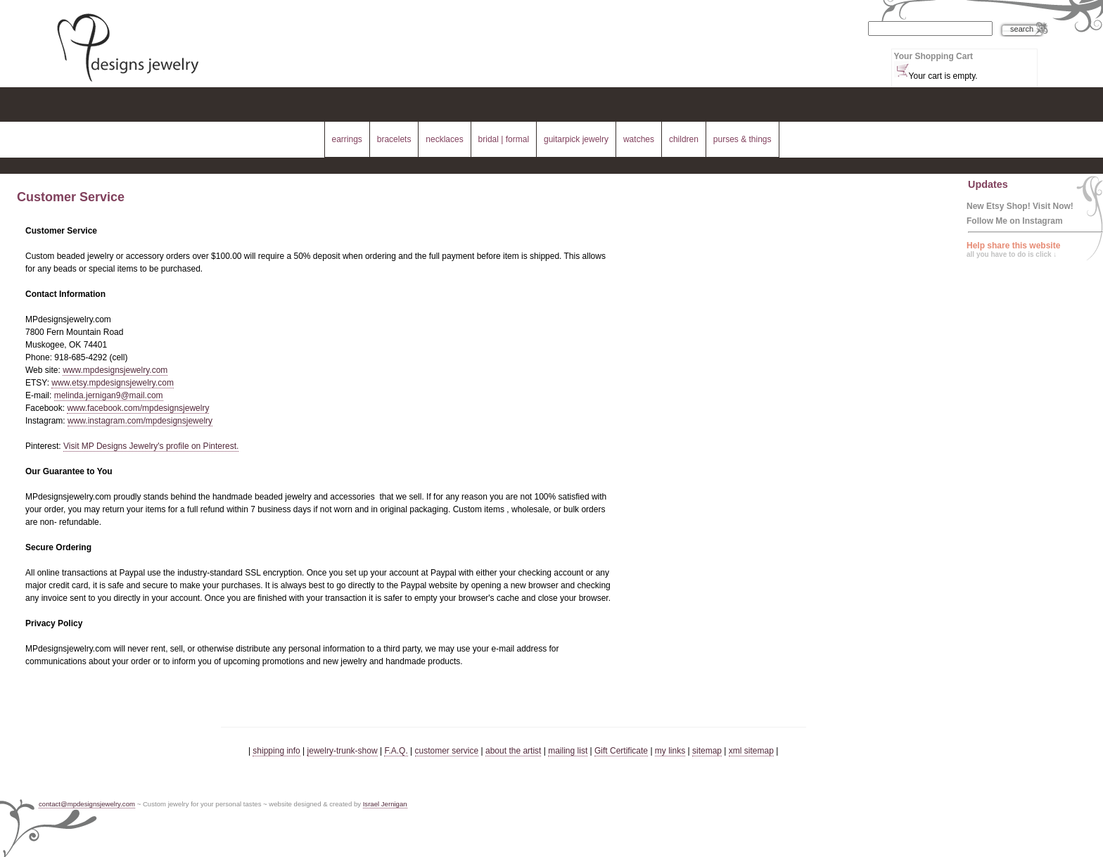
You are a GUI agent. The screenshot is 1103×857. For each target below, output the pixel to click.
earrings (346, 139)
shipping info (276, 751)
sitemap (707, 751)
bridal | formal (503, 139)
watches (638, 139)
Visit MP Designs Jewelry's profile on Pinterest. (150, 446)
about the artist (513, 751)
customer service (447, 751)
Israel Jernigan (385, 804)
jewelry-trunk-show (342, 751)
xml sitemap (751, 751)
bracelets (394, 139)
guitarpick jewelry (576, 139)
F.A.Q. (395, 751)
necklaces (444, 139)
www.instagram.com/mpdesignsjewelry (140, 421)
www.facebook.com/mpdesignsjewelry (138, 408)
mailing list (567, 751)
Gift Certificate (621, 751)
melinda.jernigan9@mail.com (108, 395)
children (684, 139)
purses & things (742, 139)
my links (670, 751)
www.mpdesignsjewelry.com (115, 370)
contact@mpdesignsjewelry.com (87, 804)
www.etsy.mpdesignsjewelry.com (112, 383)
